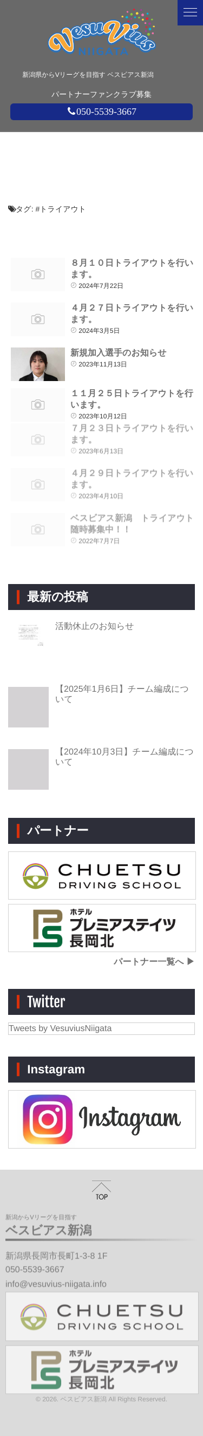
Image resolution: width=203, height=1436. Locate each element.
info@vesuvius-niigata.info (56, 1279)
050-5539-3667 (101, 111)
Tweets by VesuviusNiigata (60, 1028)
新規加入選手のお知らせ (118, 352)
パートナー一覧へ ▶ (154, 962)
